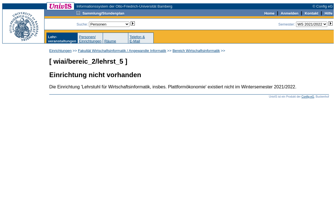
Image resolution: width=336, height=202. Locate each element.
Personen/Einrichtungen (90, 39)
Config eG (307, 96)
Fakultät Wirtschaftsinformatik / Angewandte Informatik (122, 51)
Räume (110, 41)
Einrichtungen (60, 51)
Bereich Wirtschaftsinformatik (196, 51)
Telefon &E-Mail (137, 39)
